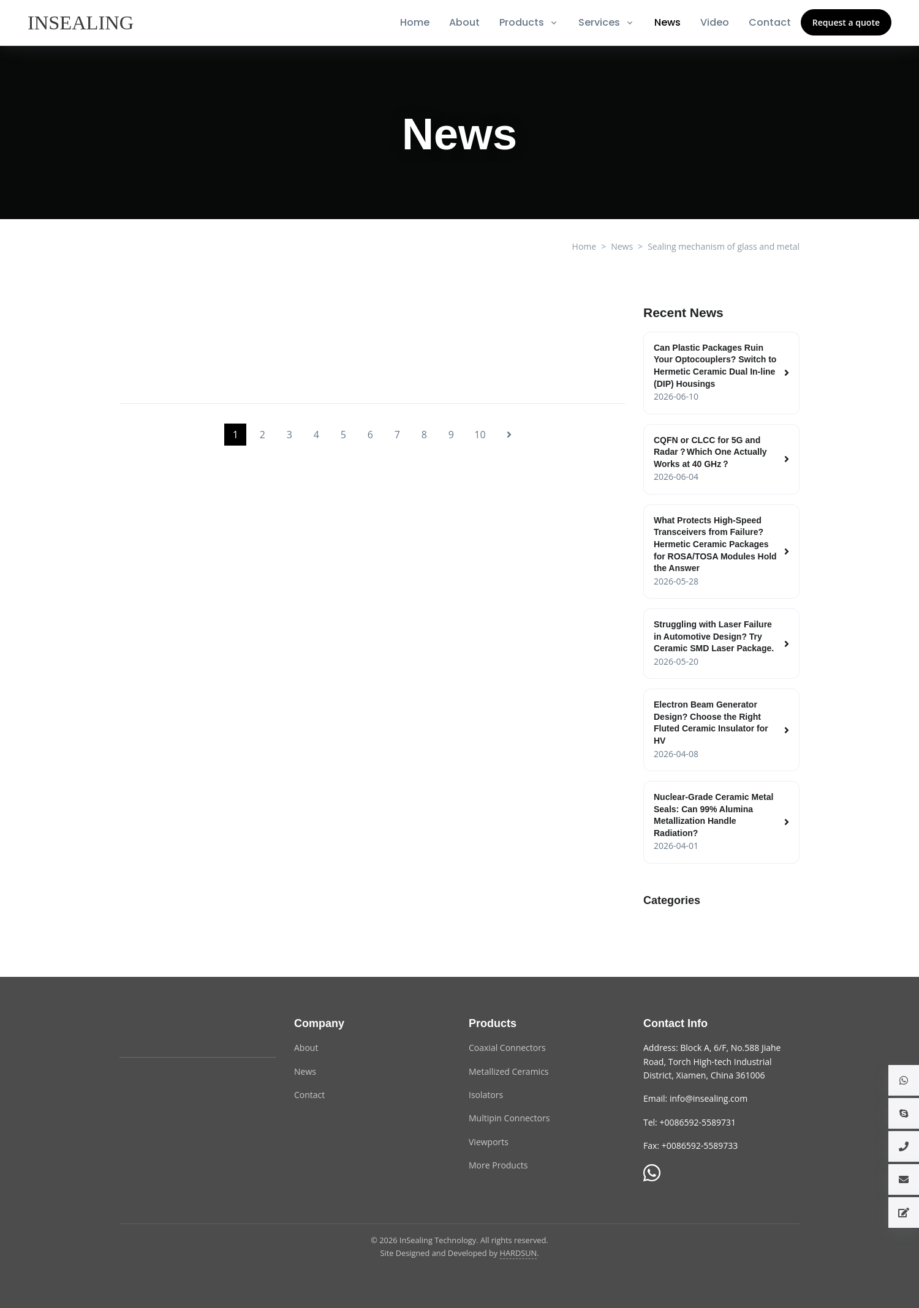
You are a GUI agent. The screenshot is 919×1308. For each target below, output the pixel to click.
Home (414, 22)
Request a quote (846, 22)
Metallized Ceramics (509, 1071)
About (464, 22)
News (667, 22)
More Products (498, 1165)
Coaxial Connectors (507, 1047)
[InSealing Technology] (168, 1030)
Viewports (489, 1142)
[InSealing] (82, 22)
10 (479, 434)
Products (521, 22)
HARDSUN (518, 1252)
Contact (770, 22)
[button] (903, 1080)
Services (599, 22)
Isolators (486, 1095)
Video (714, 22)
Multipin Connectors (509, 1118)
